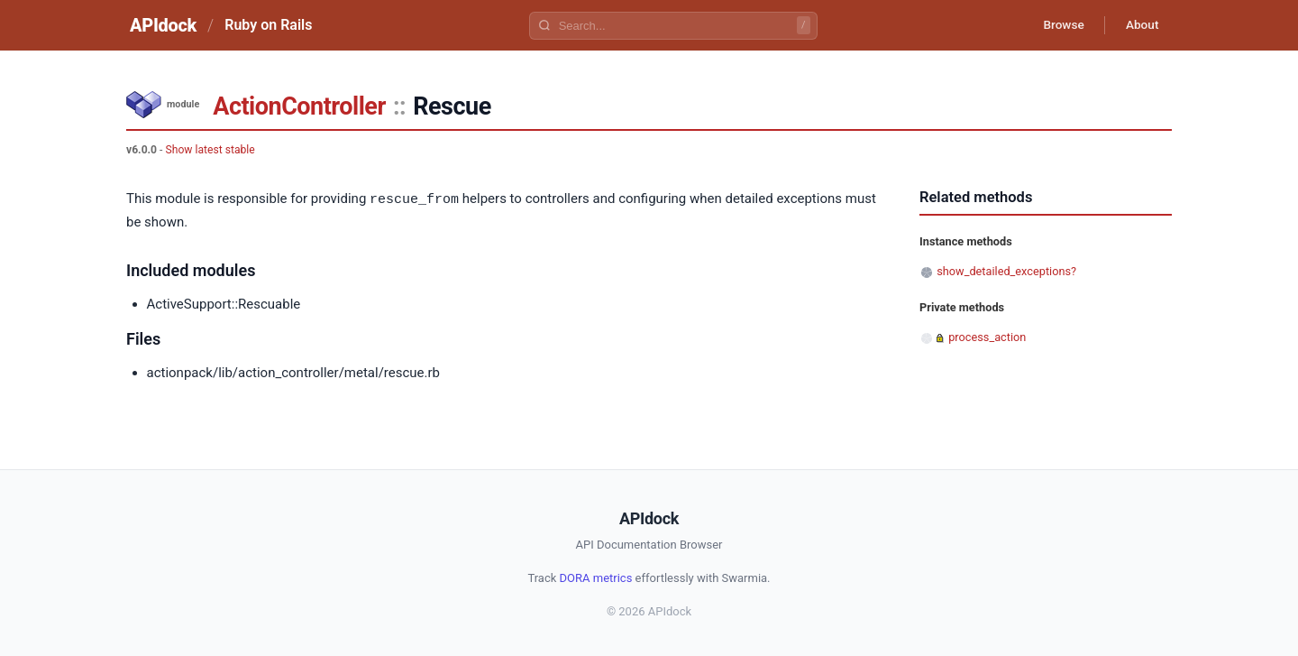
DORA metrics (596, 577)
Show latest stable (209, 149)
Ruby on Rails (268, 24)
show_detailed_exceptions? (1006, 271)
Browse (1058, 25)
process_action (987, 337)
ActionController (299, 106)
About (1140, 25)
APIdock (163, 25)
